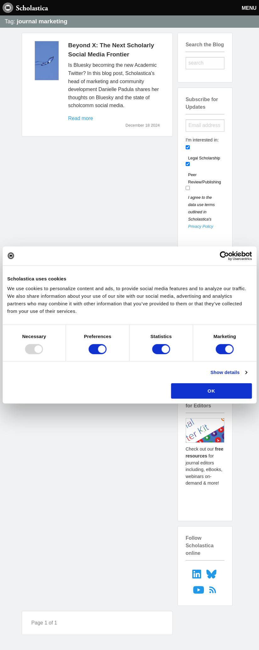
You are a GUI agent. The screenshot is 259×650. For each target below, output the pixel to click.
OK (212, 391)
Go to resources (204, 500)
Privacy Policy (200, 226)
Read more (80, 118)
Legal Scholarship (204, 158)
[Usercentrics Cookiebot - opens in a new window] (224, 256)
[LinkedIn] (197, 574)
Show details (225, 372)
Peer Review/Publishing (204, 178)
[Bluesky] (212, 574)
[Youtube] (199, 590)
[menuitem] (197, 574)
